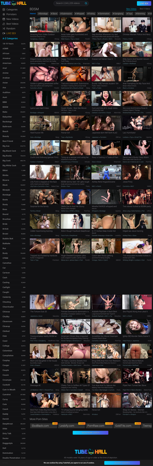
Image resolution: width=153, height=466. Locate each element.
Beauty (6, 136)
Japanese (95, 137)
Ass (4, 87)
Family (32, 211)
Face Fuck (64, 235)
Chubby (6, 316)
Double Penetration (11, 458)
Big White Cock (9, 165)
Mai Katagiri (103, 390)
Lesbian (126, 63)
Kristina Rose (127, 112)
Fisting (91, 13)
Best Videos (12, 23)
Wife (70, 316)
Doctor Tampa (66, 341)
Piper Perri (126, 390)
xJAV (119, 88)
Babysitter (7, 117)
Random (10, 28)
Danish (6, 419)
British (6, 229)
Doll (4, 448)
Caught (6, 292)
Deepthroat (73, 235)
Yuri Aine (95, 390)
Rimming (141, 13)
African (6, 53)
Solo (32, 137)
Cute (5, 404)
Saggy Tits (81, 63)
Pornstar (75, 162)
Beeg (88, 88)
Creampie (7, 380)
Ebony (77, 211)
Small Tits (138, 137)
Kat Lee (64, 63)
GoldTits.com (128, 425)
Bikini (5, 170)
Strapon (143, 112)
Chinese (33, 63)
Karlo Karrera (136, 211)
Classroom (7, 321)
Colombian (7, 351)
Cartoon (95, 112)
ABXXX (56, 112)
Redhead (132, 63)
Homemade (127, 365)
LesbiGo (148, 112)
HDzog (57, 39)
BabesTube (55, 63)
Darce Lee (126, 162)
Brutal (105, 39)
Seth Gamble (78, 365)
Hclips (149, 88)
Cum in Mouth (9, 390)
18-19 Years (8, 44)
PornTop (148, 162)
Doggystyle (8, 443)
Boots (5, 199)
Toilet (94, 88)
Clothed (6, 331)
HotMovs (56, 414)
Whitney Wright (128, 260)
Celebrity (7, 297)
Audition (6, 92)
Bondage (44, 13)
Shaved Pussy (66, 162)
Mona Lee (64, 260)
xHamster (86, 63)
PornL (88, 186)
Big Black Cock (9, 151)
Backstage (7, 122)
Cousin (6, 375)
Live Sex (11, 33)
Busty (5, 253)
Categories (11, 9)
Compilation (8, 355)
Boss (5, 209)
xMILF (118, 63)
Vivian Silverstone (111, 235)
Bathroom (7, 126)
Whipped (80, 13)
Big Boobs (69, 137)
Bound (75, 88)
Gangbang (118, 13)
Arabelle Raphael (98, 316)
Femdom (103, 137)
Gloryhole (64, 316)
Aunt (5, 97)
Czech (105, 260)
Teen (68, 186)
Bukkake (6, 243)
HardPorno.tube (53, 341)
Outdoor (41, 39)
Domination (104, 13)
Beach (5, 131)
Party (143, 211)
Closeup (6, 326)
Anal (32, 365)
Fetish (130, 39)
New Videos (131, 9)
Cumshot (33, 88)
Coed (5, 341)
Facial (108, 112)
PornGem (56, 260)
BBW (5, 102)
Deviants (118, 39)
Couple (6, 370)
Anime (6, 73)
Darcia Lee (135, 162)
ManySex (56, 316)
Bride (5, 224)
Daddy (5, 414)
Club (5, 336)
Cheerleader (8, 307)
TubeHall (13, 3)
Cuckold (6, 385)
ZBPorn (118, 137)
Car (4, 268)
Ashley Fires (127, 235)
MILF (94, 63)
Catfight (6, 287)
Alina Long (126, 211)
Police (125, 39)
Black (125, 88)
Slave (54, 13)
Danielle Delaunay (98, 235)
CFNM (71, 211)
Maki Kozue (65, 39)
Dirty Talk (7, 433)
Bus (4, 248)
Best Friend (8, 141)
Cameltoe (7, 263)
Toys (130, 13)
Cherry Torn (65, 390)
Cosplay (6, 360)
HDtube (87, 162)
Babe (5, 112)
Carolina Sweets (66, 365)
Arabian (6, 78)
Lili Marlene (34, 390)
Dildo (5, 428)
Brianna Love (72, 63)
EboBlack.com (44, 425)
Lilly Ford (33, 186)
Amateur (131, 88)
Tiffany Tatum (97, 39)
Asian (77, 39)
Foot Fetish (103, 341)
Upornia (148, 137)
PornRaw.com (100, 425)
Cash (5, 277)
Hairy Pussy (41, 63)
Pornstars (11, 14)
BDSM (5, 107)
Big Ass (6, 146)
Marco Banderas (137, 390)
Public (99, 88)
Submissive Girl (66, 88)
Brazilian (7, 219)
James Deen (74, 260)
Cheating (7, 302)
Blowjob (6, 190)
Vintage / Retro (97, 260)
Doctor (6, 438)
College (6, 346)
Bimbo (5, 175)
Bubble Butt (8, 238)
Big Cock (6, 160)
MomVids (117, 112)
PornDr (56, 88)
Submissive (67, 13)
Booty (5, 204)
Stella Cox (64, 211)
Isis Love (136, 112)
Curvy (5, 399)
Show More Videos (90, 433)
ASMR (5, 48)
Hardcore (64, 414)
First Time (34, 341)
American (75, 341)
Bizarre (6, 180)
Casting (6, 282)
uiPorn (149, 211)
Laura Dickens (35, 414)
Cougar (6, 365)
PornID (87, 39)
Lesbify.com (72, 425)
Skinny (110, 39)
